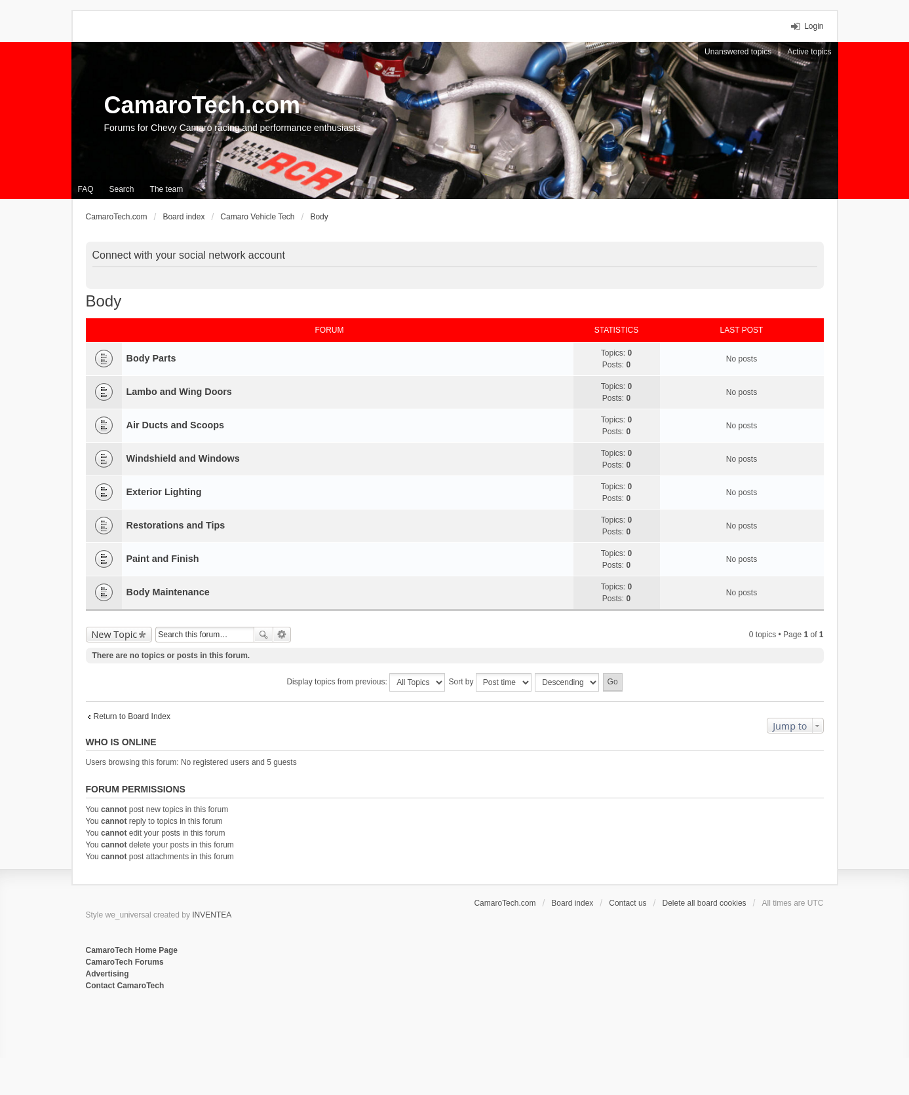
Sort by (490, 682)
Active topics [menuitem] (809, 51)
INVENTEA (211, 914)
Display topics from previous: (365, 682)
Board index (572, 903)
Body (104, 301)
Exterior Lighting (164, 492)
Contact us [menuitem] (627, 903)
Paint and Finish (162, 558)
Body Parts (151, 358)
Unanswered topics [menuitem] (738, 51)
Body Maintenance (168, 592)
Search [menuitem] (121, 189)
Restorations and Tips (175, 525)
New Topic (115, 634)
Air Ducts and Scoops (175, 425)
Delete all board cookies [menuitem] (704, 903)
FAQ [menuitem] (86, 189)
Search (263, 634)
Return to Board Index (132, 716)
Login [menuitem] (813, 26)
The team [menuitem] (167, 189)
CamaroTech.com (202, 105)
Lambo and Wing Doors (179, 391)
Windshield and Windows (183, 458)
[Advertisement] (245, 1034)
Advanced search (282, 634)
